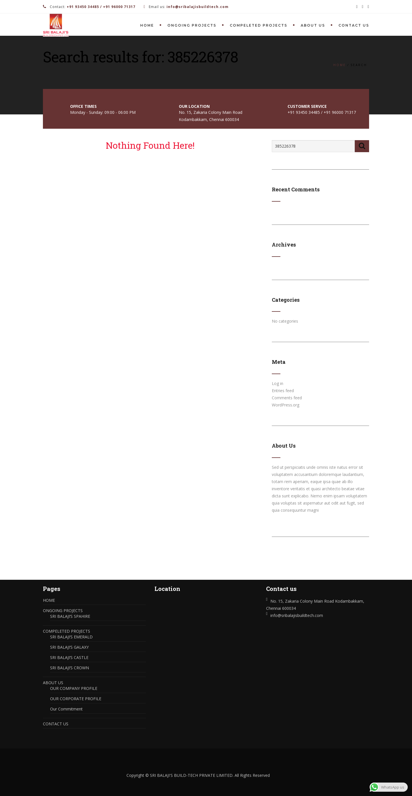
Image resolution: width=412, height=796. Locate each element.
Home (339, 65)
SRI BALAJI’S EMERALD (71, 637)
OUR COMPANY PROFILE (73, 688)
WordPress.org (285, 405)
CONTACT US (353, 25)
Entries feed (283, 390)
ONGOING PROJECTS (191, 25)
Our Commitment (66, 709)
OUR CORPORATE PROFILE (75, 698)
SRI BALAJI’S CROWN (69, 667)
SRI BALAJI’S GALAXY (69, 647)
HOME (147, 25)
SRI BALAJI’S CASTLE (69, 657)
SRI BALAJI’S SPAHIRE (70, 616)
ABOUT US (313, 25)
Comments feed (287, 397)
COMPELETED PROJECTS (258, 25)
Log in (277, 383)
